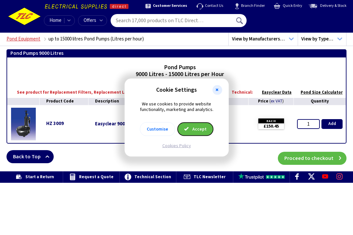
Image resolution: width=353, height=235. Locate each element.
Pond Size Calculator (318, 92)
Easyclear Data (273, 92)
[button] (217, 90)
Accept (195, 129)
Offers (93, 20)
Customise (157, 129)
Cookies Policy (176, 145)
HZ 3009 (55, 123)
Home (55, 20)
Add (332, 123)
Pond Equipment (23, 39)
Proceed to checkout (315, 156)
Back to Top (33, 156)
